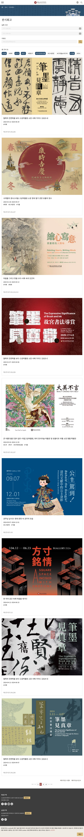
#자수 (78, 53)
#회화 (10, 53)
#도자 (17, 53)
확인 (80, 834)
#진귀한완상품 (40, 53)
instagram (5, 804)
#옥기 (23, 53)
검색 (80, 41)
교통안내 (26, 798)
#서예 (4, 53)
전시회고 (11, 7)
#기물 (72, 53)
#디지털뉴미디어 (62, 53)
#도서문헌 (51, 53)
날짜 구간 (5, 25)
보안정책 (52, 830)
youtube (8, 804)
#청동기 (30, 53)
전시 (6, 7)
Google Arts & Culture (12, 804)
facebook (2, 804)
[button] (77, 2)
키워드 (4, 38)
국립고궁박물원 (40, 2)
